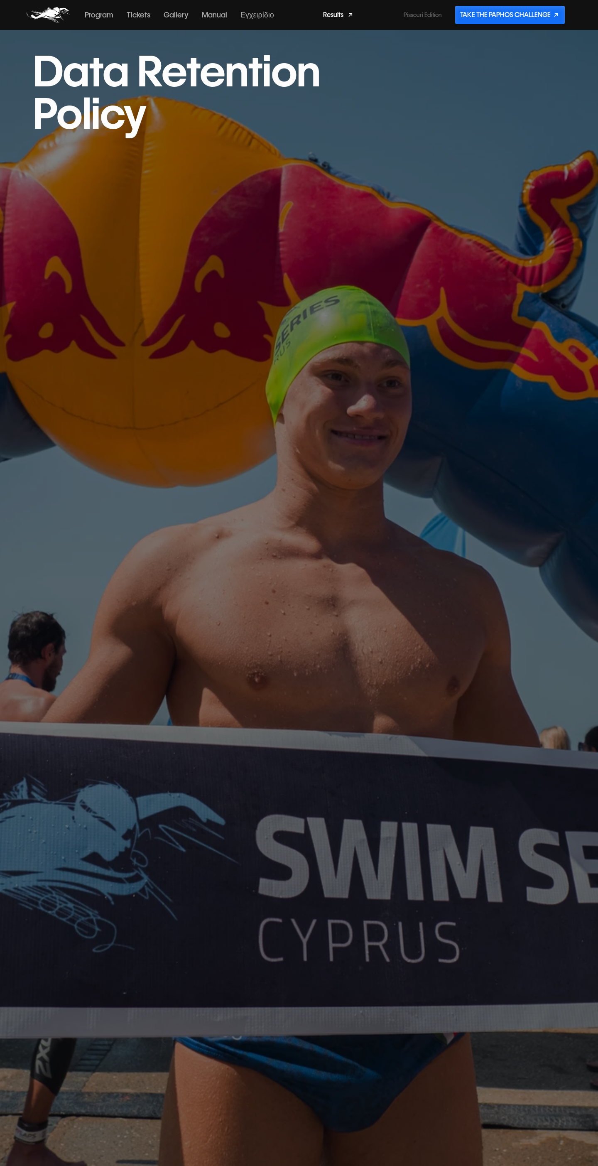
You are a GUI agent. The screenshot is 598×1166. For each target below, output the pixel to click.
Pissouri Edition (423, 15)
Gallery (176, 14)
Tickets (138, 14)
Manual (214, 14)
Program (99, 14)
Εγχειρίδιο (257, 14)
